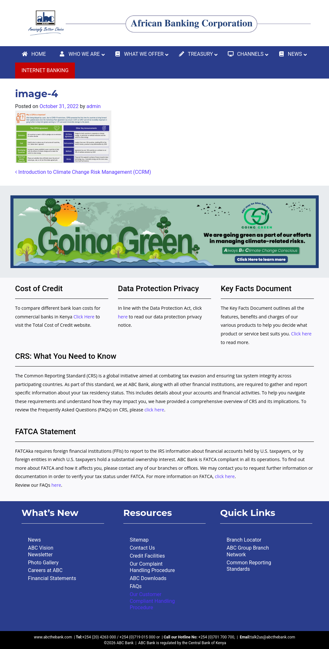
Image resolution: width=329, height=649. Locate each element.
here (123, 317)
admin (93, 106)
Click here (301, 334)
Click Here (85, 317)
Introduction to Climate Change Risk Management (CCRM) (83, 172)
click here (154, 410)
